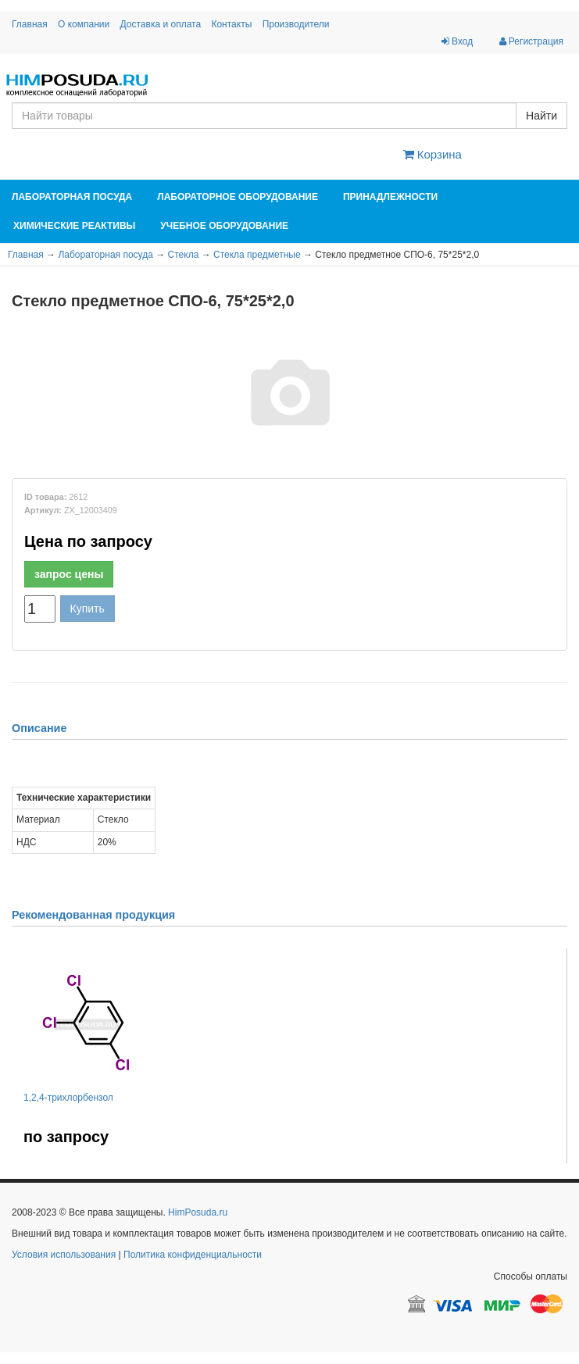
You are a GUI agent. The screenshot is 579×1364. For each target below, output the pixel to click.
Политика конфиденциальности (192, 1254)
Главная (30, 24)
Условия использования (64, 1254)
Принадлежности (390, 196)
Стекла (183, 254)
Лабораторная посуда (72, 196)
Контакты (231, 24)
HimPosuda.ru (197, 1212)
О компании (83, 24)
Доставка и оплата (161, 24)
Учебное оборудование (224, 225)
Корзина (432, 154)
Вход (457, 41)
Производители (296, 24)
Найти (541, 115)
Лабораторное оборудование (237, 196)
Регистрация (531, 41)
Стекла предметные (257, 254)
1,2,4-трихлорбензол (68, 1097)
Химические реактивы (74, 225)
